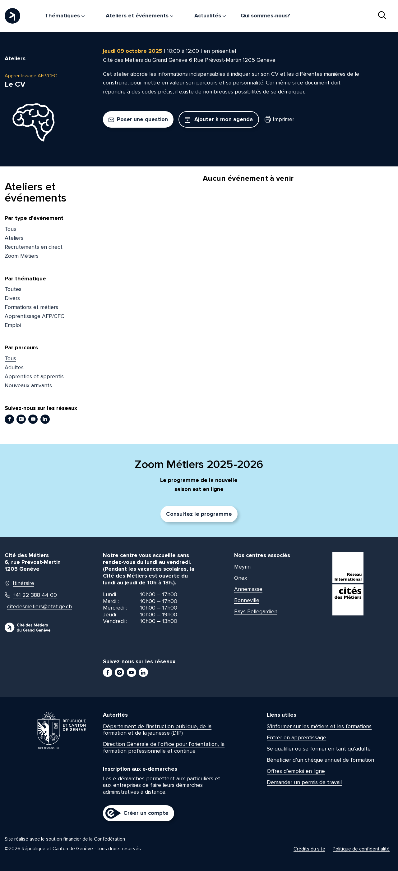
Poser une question (138, 119)
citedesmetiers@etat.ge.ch (36, 606)
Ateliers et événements (139, 15)
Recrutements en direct (33, 246)
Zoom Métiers (22, 255)
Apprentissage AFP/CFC (34, 316)
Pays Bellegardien (255, 611)
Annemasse (248, 589)
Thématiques (65, 15)
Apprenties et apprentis (34, 376)
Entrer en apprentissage (296, 737)
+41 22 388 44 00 (31, 595)
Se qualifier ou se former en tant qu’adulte (319, 748)
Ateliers (14, 237)
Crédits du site (309, 849)
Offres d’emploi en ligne (296, 771)
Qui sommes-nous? (265, 15)
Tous (10, 228)
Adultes (14, 367)
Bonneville (246, 600)
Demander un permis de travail (304, 782)
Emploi (13, 325)
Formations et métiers (31, 307)
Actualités (210, 15)
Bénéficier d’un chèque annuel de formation (320, 759)
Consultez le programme (199, 513)
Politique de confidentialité (361, 849)
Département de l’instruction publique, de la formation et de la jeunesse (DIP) (157, 730)
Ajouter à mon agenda (219, 119)
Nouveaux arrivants (28, 385)
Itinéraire (19, 583)
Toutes (13, 289)
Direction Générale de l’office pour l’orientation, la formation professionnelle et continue (163, 747)
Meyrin (242, 566)
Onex (240, 577)
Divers (12, 298)
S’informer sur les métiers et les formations (319, 726)
